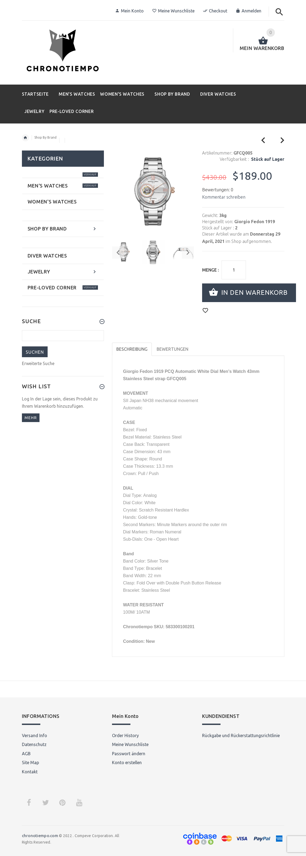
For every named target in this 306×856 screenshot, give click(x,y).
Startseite (25, 137)
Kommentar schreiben (223, 197)
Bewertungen (172, 349)
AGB (26, 753)
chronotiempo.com (40, 835)
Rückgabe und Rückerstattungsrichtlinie (241, 735)
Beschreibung (131, 349)
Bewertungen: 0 (217, 189)
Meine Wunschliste (173, 10)
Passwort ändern (128, 753)
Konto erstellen (127, 762)
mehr (31, 417)
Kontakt (30, 771)
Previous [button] (118, 252)
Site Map (30, 762)
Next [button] (188, 252)
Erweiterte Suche (38, 363)
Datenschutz (34, 744)
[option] (153, 252)
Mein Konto (129, 10)
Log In (28, 398)
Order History (125, 735)
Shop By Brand (45, 137)
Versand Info (34, 735)
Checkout (215, 10)
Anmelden (248, 10)
